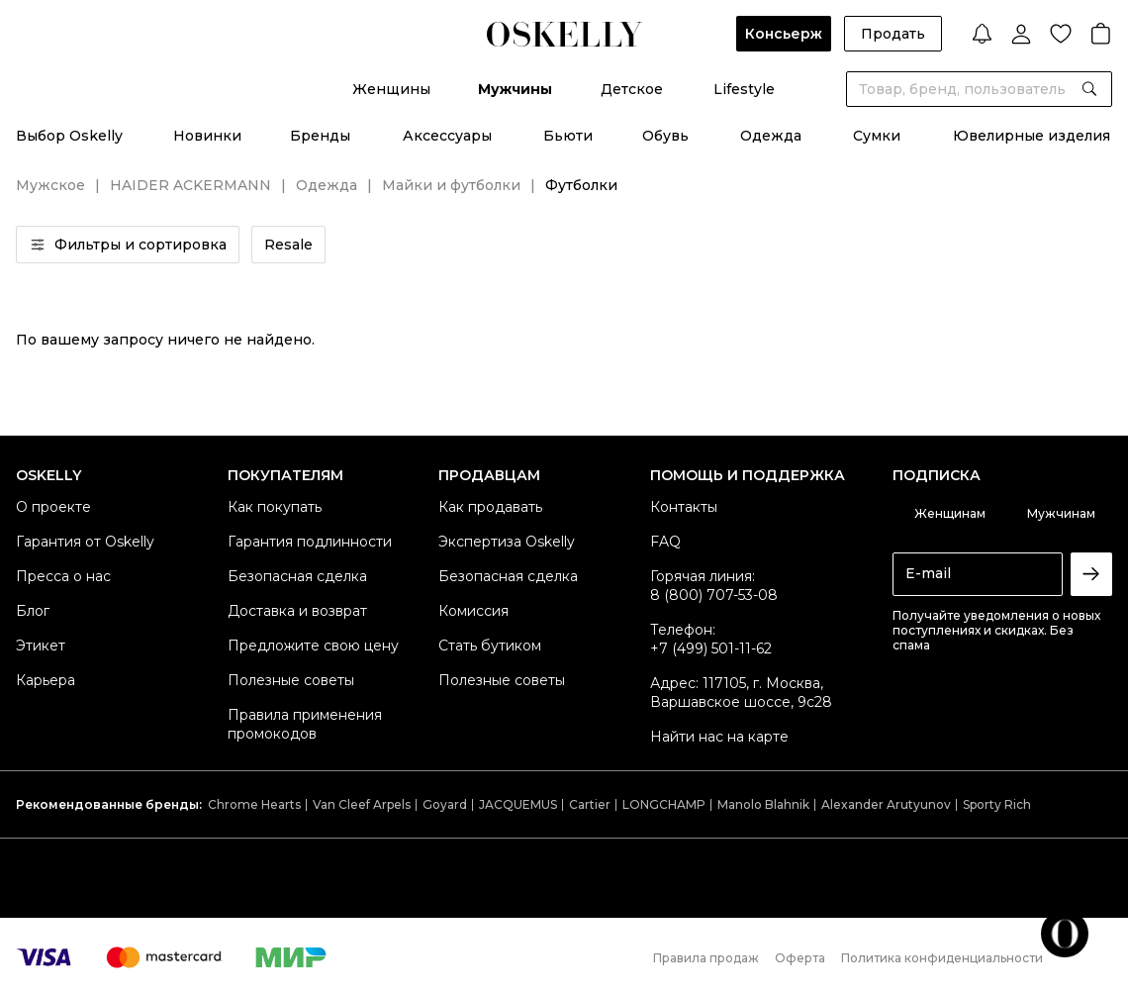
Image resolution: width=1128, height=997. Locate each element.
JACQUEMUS (518, 804)
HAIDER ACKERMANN (190, 185)
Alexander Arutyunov (886, 804)
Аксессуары (447, 136)
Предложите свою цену (313, 645)
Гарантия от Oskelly (85, 541)
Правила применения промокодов (305, 724)
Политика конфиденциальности (942, 957)
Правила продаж (706, 957)
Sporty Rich (997, 804)
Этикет (40, 645)
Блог (32, 611)
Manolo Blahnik (763, 804)
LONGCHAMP (663, 804)
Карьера (45, 680)
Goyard (445, 804)
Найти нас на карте (719, 737)
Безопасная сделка (297, 576)
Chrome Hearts (254, 804)
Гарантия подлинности (310, 541)
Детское (632, 89)
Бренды (320, 136)
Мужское (50, 185)
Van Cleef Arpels (362, 804)
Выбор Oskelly (69, 136)
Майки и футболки (451, 185)
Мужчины (515, 89)
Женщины (391, 89)
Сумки (876, 136)
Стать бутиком (489, 645)
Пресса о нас (63, 576)
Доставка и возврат (297, 611)
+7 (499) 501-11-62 (711, 648)
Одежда (770, 136)
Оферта (800, 957)
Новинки (207, 136)
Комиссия (473, 611)
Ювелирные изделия (1031, 136)
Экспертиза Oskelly (506, 541)
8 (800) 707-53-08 (714, 595)
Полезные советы (291, 680)
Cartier (590, 804)
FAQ (665, 541)
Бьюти (568, 136)
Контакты (683, 507)
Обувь (665, 136)
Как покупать (275, 507)
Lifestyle (744, 89)
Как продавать (490, 507)
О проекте (53, 507)
